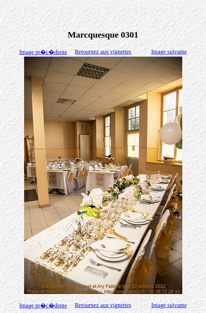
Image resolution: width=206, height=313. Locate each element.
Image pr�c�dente (43, 52)
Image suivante (169, 52)
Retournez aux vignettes (103, 52)
